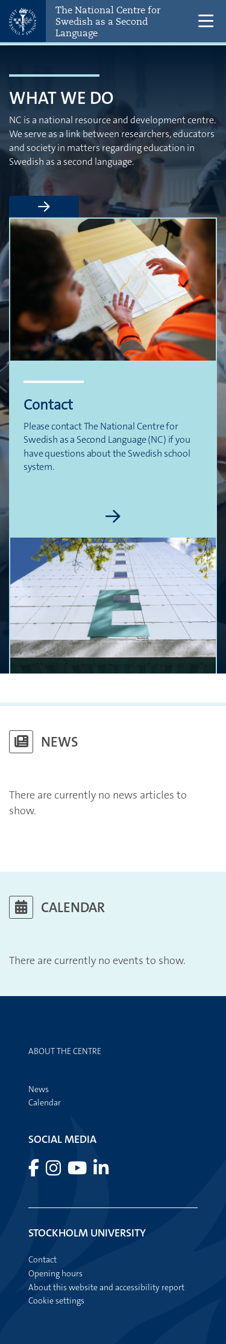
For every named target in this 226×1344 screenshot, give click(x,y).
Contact (42, 1259)
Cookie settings (56, 1300)
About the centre (64, 1051)
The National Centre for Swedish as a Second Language (107, 21)
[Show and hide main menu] (206, 21)
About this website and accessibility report (106, 1287)
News (38, 1089)
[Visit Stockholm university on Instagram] (54, 1171)
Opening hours (55, 1273)
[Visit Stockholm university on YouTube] (78, 1171)
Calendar (44, 1102)
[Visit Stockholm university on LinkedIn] (100, 1171)
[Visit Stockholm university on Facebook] (34, 1171)
